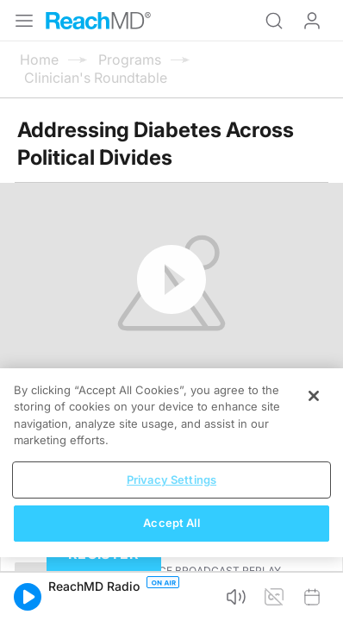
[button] (27, 597)
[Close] (314, 396)
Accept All (171, 523)
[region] (171, 462)
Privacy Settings (171, 479)
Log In (312, 20)
